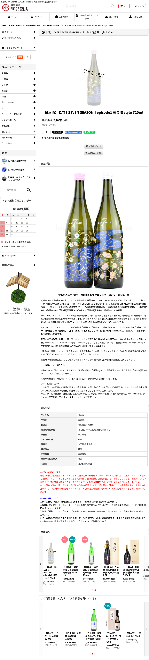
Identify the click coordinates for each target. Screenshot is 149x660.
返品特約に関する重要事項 (55, 138)
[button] (93, 152)
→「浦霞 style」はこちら (53, 364)
